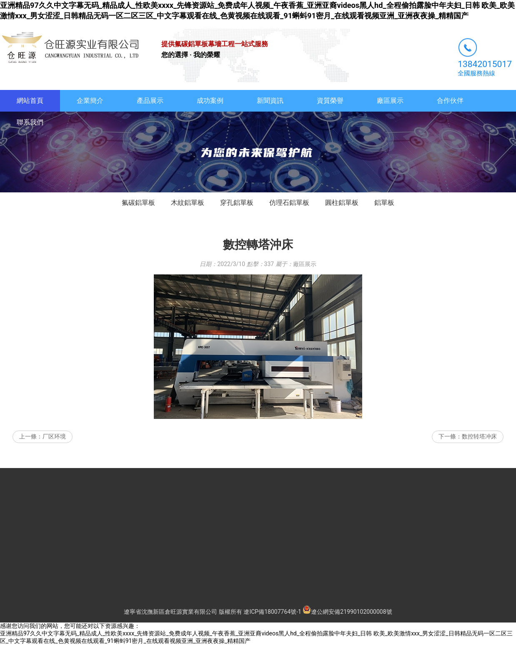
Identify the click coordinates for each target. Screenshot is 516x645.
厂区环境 (54, 436)
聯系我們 (30, 122)
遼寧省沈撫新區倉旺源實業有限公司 (170, 611)
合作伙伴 (450, 101)
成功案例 (210, 101)
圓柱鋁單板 (341, 203)
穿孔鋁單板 (236, 203)
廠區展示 (390, 101)
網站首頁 (30, 101)
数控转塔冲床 (479, 436)
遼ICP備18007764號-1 (272, 611)
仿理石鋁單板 (289, 203)
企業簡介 (90, 101)
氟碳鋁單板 (138, 203)
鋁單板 (384, 203)
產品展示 (150, 101)
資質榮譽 (330, 101)
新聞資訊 (270, 101)
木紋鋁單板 (187, 203)
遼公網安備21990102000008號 (347, 611)
